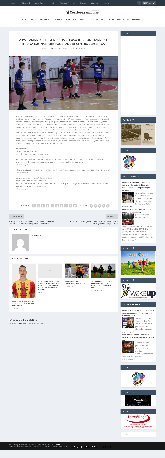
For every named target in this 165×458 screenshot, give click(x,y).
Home (24, 27)
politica (70, 27)
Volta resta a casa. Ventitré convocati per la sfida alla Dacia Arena (23, 311)
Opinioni (136, 27)
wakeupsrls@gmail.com (81, 455)
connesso (22, 331)
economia (45, 27)
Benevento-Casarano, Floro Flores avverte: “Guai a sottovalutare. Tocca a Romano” (138, 345)
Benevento (13, 3)
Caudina (52, 3)
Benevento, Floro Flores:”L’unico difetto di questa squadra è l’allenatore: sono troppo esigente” (138, 321)
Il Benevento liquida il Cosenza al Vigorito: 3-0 (75, 290)
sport (34, 27)
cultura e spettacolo (118, 27)
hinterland (26, 3)
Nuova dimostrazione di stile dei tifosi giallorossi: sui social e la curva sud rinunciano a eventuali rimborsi (49, 293)
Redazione (53, 56)
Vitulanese (95, 3)
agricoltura (97, 27)
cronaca (58, 27)
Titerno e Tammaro (67, 3)
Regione (83, 27)
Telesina (83, 3)
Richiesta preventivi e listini (103, 455)
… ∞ (130, 214)
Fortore (106, 3)
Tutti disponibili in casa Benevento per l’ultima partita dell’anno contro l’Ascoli (101, 292)
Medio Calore (40, 3)
